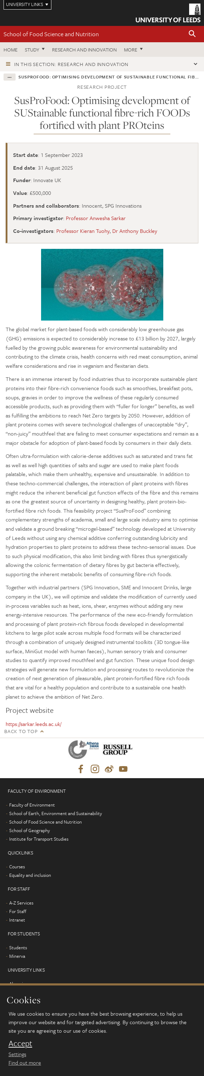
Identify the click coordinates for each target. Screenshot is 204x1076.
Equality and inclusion (30, 875)
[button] (192, 34)
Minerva (17, 956)
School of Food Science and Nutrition (51, 33)
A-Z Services (21, 902)
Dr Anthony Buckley (134, 231)
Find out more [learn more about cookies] (24, 1062)
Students (18, 947)
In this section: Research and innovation (71, 64)
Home (11, 49)
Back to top (21, 731)
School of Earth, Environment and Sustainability (55, 813)
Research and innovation (84, 49)
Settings (17, 1054)
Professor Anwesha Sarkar (96, 218)
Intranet (17, 919)
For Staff (17, 911)
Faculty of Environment (32, 804)
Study (32, 49)
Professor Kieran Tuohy (82, 231)
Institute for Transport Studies (38, 838)
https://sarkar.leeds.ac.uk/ (33, 724)
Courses (17, 866)
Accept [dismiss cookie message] (20, 1043)
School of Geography (29, 830)
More (130, 49)
